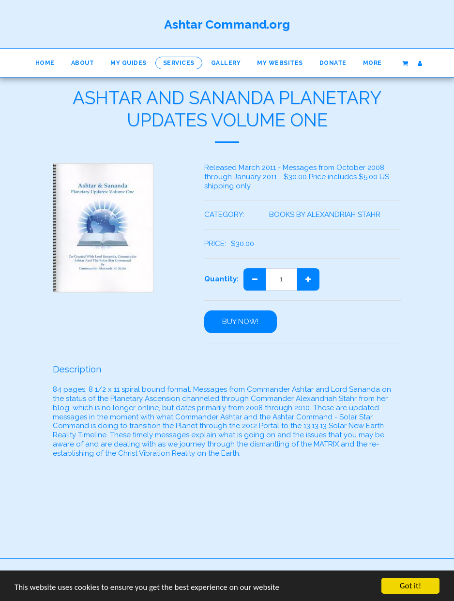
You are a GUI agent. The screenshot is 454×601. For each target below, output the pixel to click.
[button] (405, 63)
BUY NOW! (240, 321)
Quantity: (221, 279)
